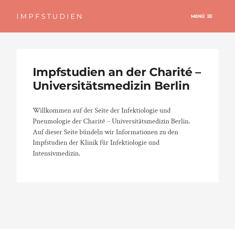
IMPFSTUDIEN (50, 16)
